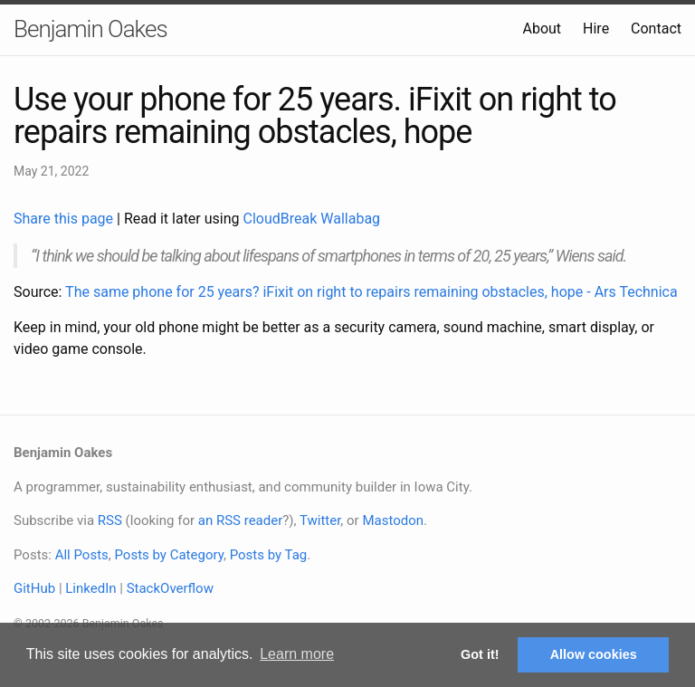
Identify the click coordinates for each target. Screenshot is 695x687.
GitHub (34, 588)
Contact (656, 28)
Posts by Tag (269, 555)
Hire (596, 28)
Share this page (65, 218)
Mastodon (393, 520)
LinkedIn (90, 588)
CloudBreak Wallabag (312, 218)
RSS (110, 520)
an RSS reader (240, 520)
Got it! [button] (480, 654)
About (541, 28)
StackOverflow (170, 588)
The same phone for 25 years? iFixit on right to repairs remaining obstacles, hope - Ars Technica (371, 292)
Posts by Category (168, 555)
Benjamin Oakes (90, 29)
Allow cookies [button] (593, 654)
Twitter (320, 520)
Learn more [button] (297, 654)
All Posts (82, 555)
